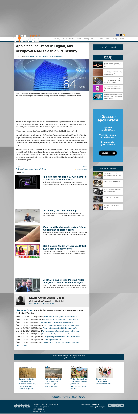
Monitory (114, 39)
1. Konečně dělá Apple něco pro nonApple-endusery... (61, 334)
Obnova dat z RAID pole (60, 355)
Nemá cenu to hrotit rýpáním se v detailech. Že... (61, 317)
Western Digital (27, 169)
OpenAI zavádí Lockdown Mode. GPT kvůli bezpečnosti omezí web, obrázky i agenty (113, 80)
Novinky (52, 56)
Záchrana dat (81, 355)
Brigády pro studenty (69, 358)
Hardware (38, 56)
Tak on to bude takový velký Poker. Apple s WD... (60, 328)
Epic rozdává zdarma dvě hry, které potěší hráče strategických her (113, 88)
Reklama (82, 397)
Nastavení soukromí (39, 411)
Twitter (66, 397)
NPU (23, 172)
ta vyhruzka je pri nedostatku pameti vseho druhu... (63, 337)
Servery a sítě (88, 39)
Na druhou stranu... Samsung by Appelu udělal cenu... (61, 331)
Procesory (57, 39)
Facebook (56, 397)
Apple (36, 169)
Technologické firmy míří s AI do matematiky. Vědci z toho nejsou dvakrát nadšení (113, 96)
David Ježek (29, 56)
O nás (74, 397)
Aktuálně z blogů (108, 168)
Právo (102, 39)
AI (96, 39)
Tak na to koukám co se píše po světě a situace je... (61, 342)
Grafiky (71, 39)
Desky (65, 39)
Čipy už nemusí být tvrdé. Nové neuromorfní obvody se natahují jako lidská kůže (113, 72)
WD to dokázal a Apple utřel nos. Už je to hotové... (62, 325)
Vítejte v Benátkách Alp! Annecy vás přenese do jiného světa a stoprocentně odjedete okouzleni (79, 383)
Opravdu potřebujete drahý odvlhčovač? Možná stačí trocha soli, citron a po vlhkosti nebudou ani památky (27, 383)
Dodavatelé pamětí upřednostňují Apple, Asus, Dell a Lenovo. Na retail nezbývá (63, 281)
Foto (107, 39)
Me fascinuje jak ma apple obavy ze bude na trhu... (61, 319)
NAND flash (43, 169)
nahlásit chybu (82, 169)
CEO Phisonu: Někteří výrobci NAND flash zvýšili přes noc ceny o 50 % (64, 247)
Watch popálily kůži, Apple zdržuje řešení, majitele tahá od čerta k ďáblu (64, 228)
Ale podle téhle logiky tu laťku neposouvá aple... (58, 322)
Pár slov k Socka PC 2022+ (111, 197)
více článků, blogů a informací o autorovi (41, 303)
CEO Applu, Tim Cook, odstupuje (60, 210)
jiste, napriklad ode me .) (53, 340)
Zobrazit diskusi (21, 345)
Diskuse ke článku (24, 310)
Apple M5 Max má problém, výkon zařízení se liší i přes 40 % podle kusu (64, 178)
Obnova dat (72, 355)
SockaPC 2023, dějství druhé (112, 181)
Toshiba (18, 169)
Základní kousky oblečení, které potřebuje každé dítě (103, 381)
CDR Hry (108, 57)
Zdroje (122, 39)
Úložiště (79, 39)
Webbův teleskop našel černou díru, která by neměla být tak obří (112, 64)
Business (59, 56)
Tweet (85, 166)
